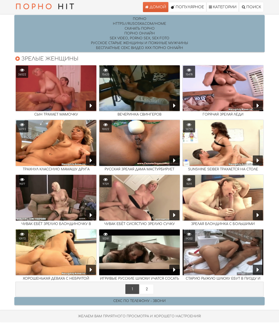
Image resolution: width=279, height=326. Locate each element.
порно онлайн (139, 33)
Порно (139, 19)
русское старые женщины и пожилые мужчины (139, 43)
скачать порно (140, 28)
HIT (45, 7)
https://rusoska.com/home (139, 24)
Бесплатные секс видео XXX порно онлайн (139, 48)
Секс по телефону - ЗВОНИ (139, 301)
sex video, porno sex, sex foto (139, 38)
